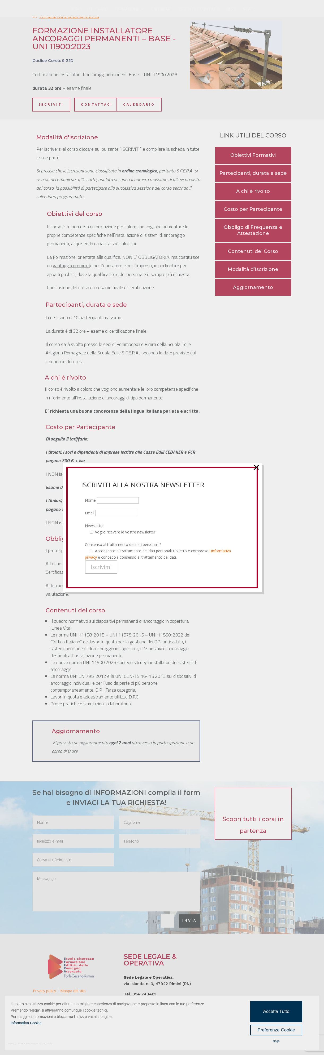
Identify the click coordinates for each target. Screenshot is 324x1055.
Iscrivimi (101, 134)
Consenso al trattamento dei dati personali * (123, 112)
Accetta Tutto (276, 1011)
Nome (112, 68)
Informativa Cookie (26, 1023)
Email (111, 80)
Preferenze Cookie (276, 1029)
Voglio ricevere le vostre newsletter (125, 99)
